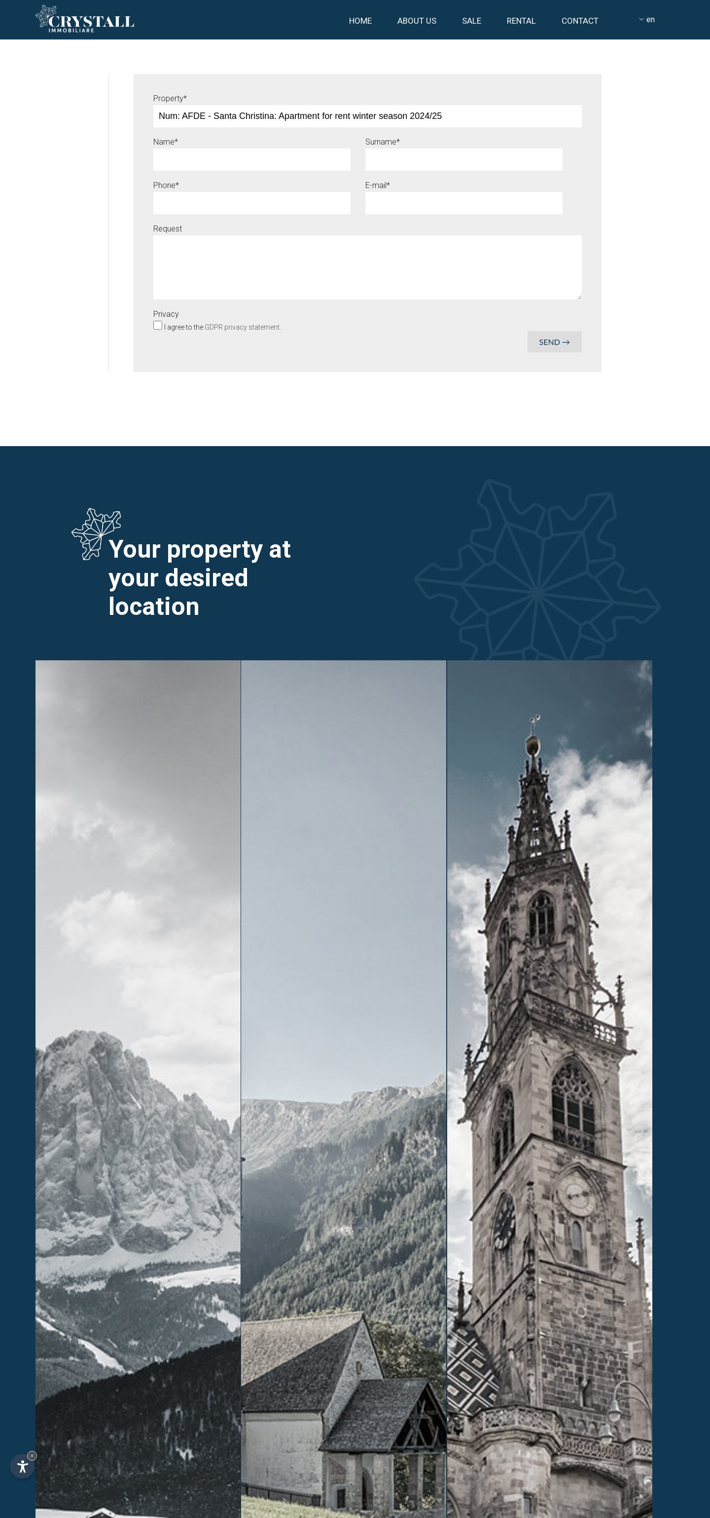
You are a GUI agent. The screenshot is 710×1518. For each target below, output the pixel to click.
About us (416, 21)
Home (360, 21)
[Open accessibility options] (22, 1466)
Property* (170, 98)
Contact (580, 21)
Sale (471, 21)
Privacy (166, 314)
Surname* (382, 142)
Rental (521, 21)
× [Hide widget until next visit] (32, 1455)
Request (167, 228)
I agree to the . (222, 327)
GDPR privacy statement (242, 327)
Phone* (166, 185)
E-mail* (377, 185)
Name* (165, 142)
